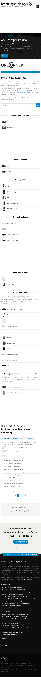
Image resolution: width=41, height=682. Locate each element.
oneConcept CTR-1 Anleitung (11, 466)
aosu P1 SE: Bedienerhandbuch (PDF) (10, 608)
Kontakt (4, 648)
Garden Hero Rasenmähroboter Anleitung (15, 460)
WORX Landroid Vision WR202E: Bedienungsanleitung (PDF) (16, 603)
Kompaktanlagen (20, 217)
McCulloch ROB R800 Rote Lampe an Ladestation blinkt (15, 616)
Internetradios (20, 159)
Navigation (20, 72)
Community (12, 55)
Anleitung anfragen (21, 542)
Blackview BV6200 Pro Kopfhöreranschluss (12, 621)
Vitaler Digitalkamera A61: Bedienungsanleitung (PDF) (14, 596)
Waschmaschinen (20, 272)
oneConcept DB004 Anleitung (11, 475)
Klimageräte (20, 180)
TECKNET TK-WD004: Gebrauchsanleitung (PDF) (13, 594)
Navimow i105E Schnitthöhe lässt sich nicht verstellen (14, 618)
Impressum (36, 675)
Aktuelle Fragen (29, 438)
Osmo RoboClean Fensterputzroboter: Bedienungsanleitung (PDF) (17, 592)
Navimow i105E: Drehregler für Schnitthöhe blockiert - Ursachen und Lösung (19, 598)
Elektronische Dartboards (20, 115)
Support (4, 55)
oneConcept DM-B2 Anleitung (11, 478)
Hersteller (10, 35)
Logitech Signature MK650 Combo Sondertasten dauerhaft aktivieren (18, 627)
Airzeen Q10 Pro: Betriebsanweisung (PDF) (12, 605)
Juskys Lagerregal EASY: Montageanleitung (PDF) (13, 601)
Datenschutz (29, 675)
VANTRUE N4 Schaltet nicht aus (9, 634)
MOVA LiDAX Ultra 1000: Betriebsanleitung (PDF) (13, 587)
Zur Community (28, 579)
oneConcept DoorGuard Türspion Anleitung (15, 480)
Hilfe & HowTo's (17, 438)
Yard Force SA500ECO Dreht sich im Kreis (11, 623)
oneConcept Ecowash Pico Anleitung (13, 483)
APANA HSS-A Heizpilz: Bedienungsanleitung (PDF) (13, 589)
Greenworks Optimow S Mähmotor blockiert (12, 632)
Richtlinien (4, 645)
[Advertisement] (20, 21)
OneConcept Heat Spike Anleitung (12, 486)
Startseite (3, 35)
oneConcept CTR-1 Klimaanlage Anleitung (14, 469)
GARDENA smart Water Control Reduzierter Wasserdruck (15, 614)
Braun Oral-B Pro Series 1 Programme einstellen (13, 630)
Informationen (5, 641)
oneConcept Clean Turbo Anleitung (13, 463)
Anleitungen (6, 438)
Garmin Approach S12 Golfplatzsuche (10, 625)
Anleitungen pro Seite (11, 451)
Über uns (4, 643)
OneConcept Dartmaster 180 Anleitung (14, 472)
